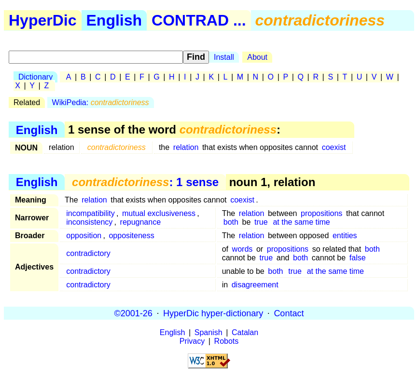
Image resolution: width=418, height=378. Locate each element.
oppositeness (131, 235)
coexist (334, 147)
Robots (226, 341)
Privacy (192, 341)
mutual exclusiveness (158, 213)
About (257, 57)
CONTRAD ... (199, 20)
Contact (289, 313)
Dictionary (35, 77)
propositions (321, 213)
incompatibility (90, 213)
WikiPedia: (100, 102)
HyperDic (43, 20)
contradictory (88, 253)
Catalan (245, 332)
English (114, 20)
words (242, 249)
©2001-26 (133, 313)
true (261, 222)
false (357, 258)
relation (185, 147)
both (230, 222)
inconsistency (89, 222)
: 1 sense (145, 182)
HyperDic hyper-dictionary (213, 313)
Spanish (209, 332)
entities (345, 235)
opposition (83, 235)
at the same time (301, 222)
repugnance (140, 222)
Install (224, 57)
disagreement (255, 285)
